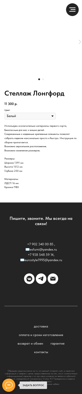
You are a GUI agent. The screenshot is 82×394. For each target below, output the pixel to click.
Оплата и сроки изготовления (41, 335)
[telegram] (41, 278)
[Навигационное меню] (72, 9)
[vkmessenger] (29, 278)
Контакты (41, 352)
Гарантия (58, 343)
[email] (53, 278)
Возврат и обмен (30, 343)
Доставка (41, 326)
